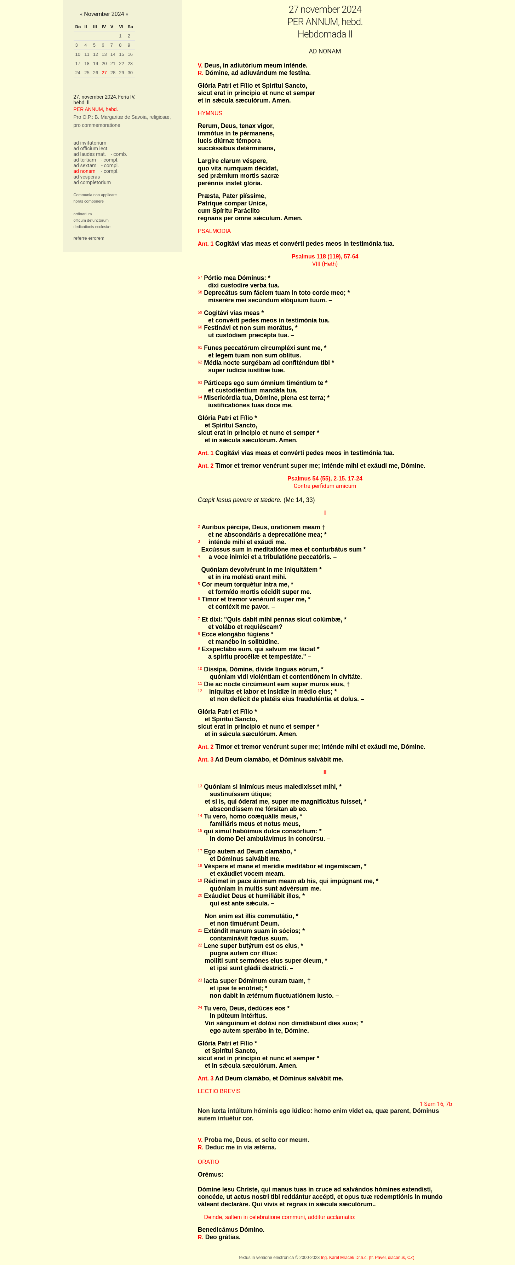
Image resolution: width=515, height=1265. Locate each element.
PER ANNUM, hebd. (96, 109)
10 (77, 54)
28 (112, 72)
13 (104, 54)
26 (95, 72)
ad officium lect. (91, 148)
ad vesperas (87, 177)
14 (112, 54)
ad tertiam (85, 160)
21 (112, 63)
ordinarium (83, 214)
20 (104, 63)
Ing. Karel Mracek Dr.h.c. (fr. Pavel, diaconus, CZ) (367, 1257)
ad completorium (92, 182)
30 (130, 72)
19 (95, 63)
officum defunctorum (91, 220)
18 (86, 63)
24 (77, 72)
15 (121, 54)
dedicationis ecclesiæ (92, 227)
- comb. (119, 154)
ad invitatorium (90, 143)
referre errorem (89, 238)
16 (130, 54)
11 (86, 54)
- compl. (110, 160)
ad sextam (85, 165)
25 (86, 72)
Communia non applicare (95, 195)
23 (130, 63)
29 (121, 72)
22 (121, 63)
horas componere (89, 201)
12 (95, 54)
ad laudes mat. (90, 154)
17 (77, 63)
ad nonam (85, 171)
